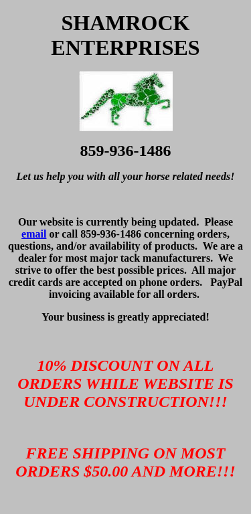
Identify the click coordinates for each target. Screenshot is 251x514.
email (33, 234)
